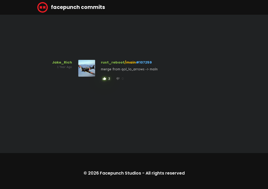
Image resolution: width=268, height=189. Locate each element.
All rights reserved (165, 173)
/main (130, 62)
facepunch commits (71, 7)
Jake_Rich (62, 62)
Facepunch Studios (120, 173)
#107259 (144, 62)
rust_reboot (113, 62)
